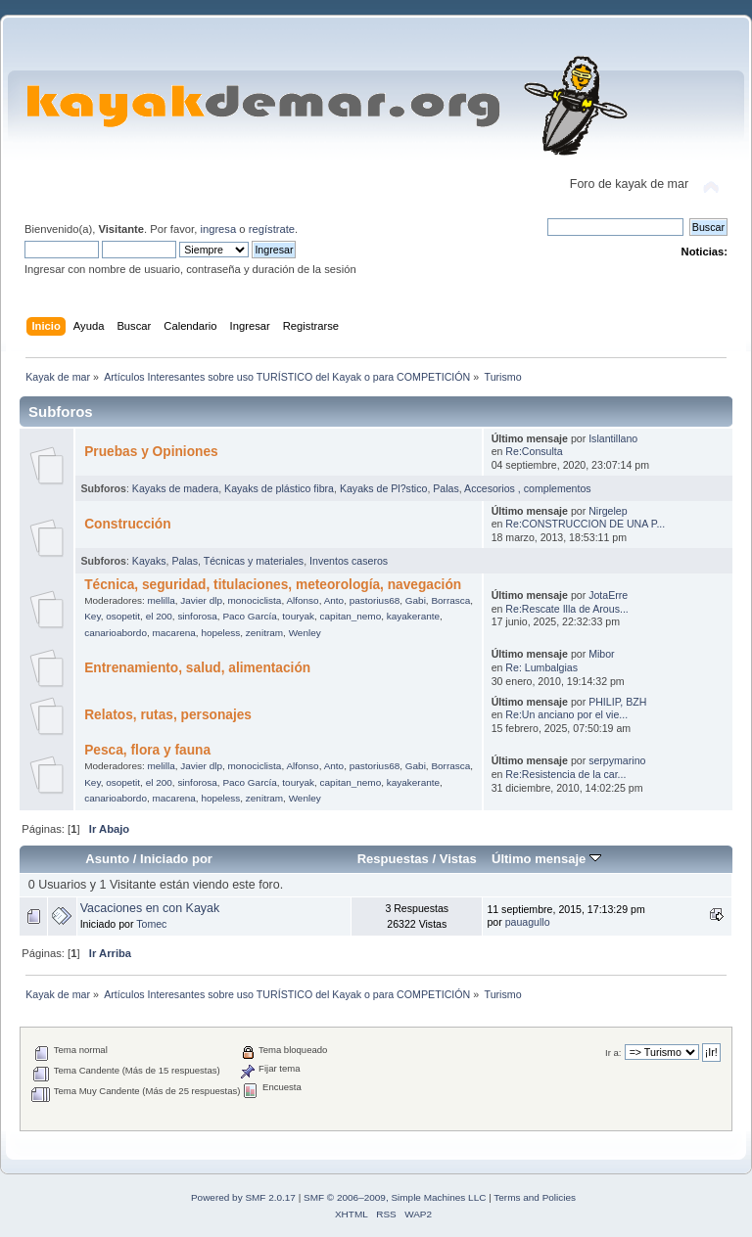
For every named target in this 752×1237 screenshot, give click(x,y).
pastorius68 (375, 600)
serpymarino (616, 760)
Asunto (107, 858)
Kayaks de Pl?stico (384, 488)
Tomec (151, 924)
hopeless (220, 632)
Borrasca (450, 600)
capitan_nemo (351, 616)
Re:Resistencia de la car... (565, 774)
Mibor (601, 654)
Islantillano (612, 438)
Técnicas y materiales (254, 561)
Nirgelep (607, 511)
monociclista (255, 600)
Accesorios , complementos (527, 488)
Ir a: (613, 1052)
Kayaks (149, 561)
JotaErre (608, 595)
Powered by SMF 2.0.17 (243, 1197)
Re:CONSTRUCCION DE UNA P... (585, 523)
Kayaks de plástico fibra (279, 488)
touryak (298, 616)
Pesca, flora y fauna (147, 750)
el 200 (159, 616)
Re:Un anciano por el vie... (566, 714)
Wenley (305, 632)
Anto (334, 600)
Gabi (415, 600)
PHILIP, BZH (617, 702)
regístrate (272, 229)
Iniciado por (176, 858)
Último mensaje (546, 858)
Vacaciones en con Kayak (150, 908)
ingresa (218, 229)
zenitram (264, 632)
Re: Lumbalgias (541, 667)
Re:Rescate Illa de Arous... (566, 609)
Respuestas (393, 858)
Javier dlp (201, 600)
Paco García (249, 616)
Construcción (127, 524)
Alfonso (302, 600)
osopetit (123, 616)
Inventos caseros (348, 561)
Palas (446, 488)
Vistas (458, 858)
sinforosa (196, 616)
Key (92, 616)
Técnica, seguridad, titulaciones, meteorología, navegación (272, 584)
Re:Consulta (533, 451)
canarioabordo (115, 632)
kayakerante (413, 616)
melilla (160, 600)
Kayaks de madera (175, 488)
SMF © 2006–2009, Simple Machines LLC (395, 1197)
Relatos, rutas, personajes (168, 715)
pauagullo (527, 922)
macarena (174, 632)
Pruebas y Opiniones (150, 451)
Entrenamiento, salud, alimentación (197, 668)
